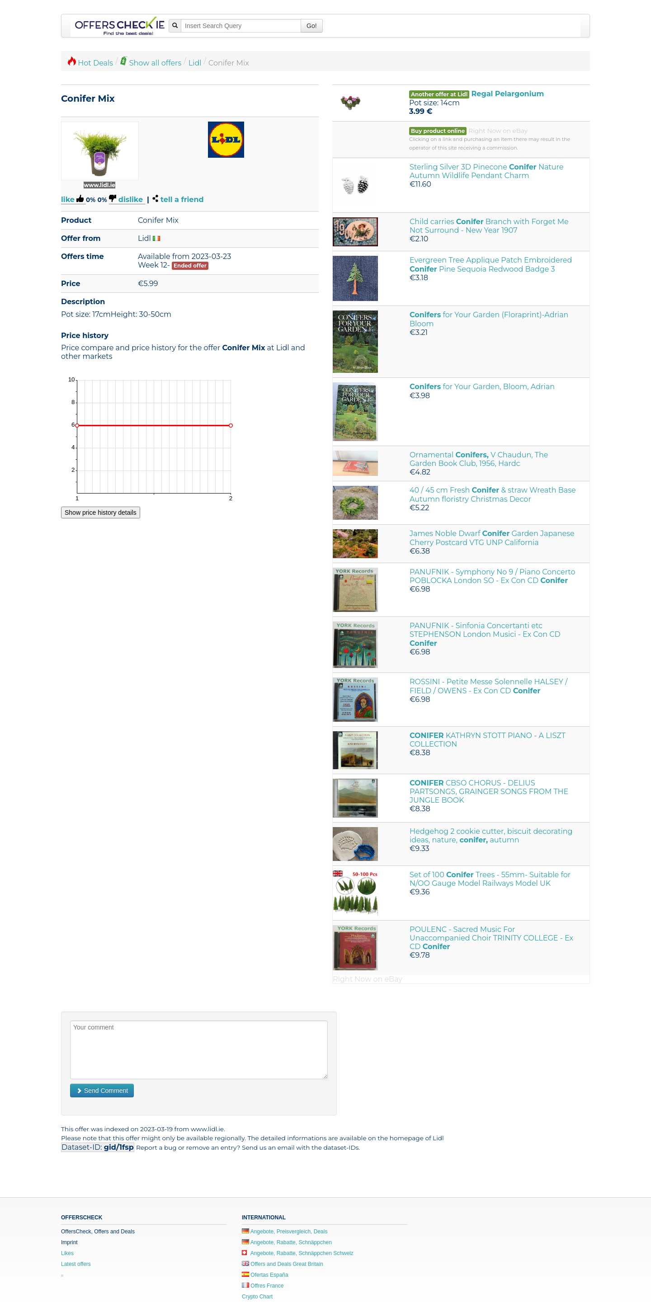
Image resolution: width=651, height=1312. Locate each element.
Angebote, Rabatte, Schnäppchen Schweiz (298, 1253)
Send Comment (102, 1090)
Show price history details (101, 512)
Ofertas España (265, 1275)
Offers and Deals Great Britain (282, 1264)
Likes (67, 1253)
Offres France (262, 1286)
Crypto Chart (257, 1296)
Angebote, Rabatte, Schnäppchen (287, 1242)
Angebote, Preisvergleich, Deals (284, 1231)
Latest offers (76, 1264)
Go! (312, 25)
